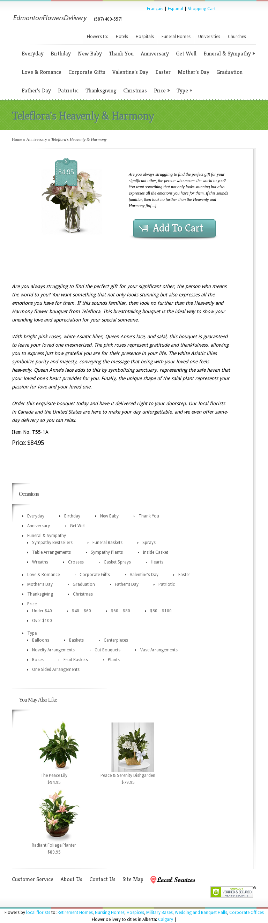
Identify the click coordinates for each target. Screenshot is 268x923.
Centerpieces (116, 640)
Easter (163, 72)
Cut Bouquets (107, 650)
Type (184, 90)
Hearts (157, 562)
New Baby (90, 53)
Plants (114, 659)
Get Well (186, 53)
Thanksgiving (100, 90)
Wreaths (40, 562)
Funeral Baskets (107, 542)
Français (155, 8)
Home (17, 139)
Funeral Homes (176, 36)
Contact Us (102, 879)
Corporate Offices (246, 912)
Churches (237, 36)
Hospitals (145, 36)
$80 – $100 (161, 610)
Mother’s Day (193, 72)
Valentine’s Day (130, 72)
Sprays (149, 542)
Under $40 (42, 610)
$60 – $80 (120, 610)
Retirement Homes (75, 912)
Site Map (132, 879)
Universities (209, 36)
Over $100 (42, 620)
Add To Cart (178, 228)
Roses (38, 659)
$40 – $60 (81, 610)
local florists (38, 912)
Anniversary (155, 53)
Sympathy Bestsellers (52, 542)
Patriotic (68, 90)
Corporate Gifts (86, 72)
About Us (71, 879)
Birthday (61, 53)
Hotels (122, 36)
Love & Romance (41, 72)
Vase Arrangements (159, 650)
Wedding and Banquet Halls (201, 912)
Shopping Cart (202, 8)
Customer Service (32, 879)
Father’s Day (36, 90)
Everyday (33, 53)
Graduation (229, 72)
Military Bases (159, 912)
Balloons (40, 640)
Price (162, 90)
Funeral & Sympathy (229, 53)
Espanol (175, 8)
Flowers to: (97, 36)
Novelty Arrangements (53, 650)
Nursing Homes (110, 912)
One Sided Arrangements (56, 669)
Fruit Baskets (76, 659)
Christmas (135, 90)
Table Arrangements (51, 552)
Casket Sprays (117, 562)
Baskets (76, 640)
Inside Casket (155, 552)
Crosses (76, 562)
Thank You (121, 53)
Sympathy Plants (107, 552)
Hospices (135, 912)
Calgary (165, 919)
